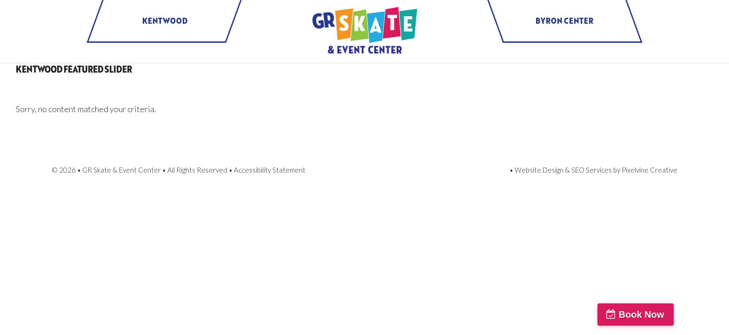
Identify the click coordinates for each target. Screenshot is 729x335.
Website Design (539, 170)
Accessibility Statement (269, 170)
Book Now (687, 314)
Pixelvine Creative (649, 170)
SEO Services (591, 170)
